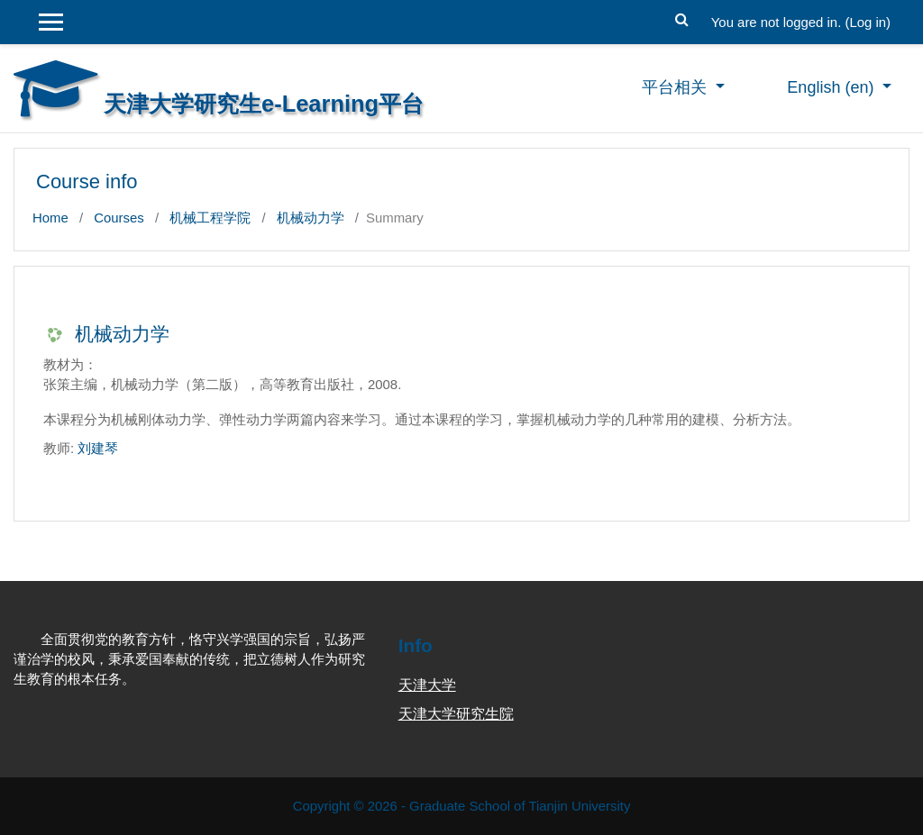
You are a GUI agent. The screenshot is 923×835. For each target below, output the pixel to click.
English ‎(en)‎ (832, 87)
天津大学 (427, 685)
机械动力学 (310, 217)
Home (50, 217)
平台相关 (676, 87)
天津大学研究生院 (456, 714)
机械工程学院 (210, 217)
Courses (119, 217)
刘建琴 (98, 448)
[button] (682, 17)
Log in (867, 22)
